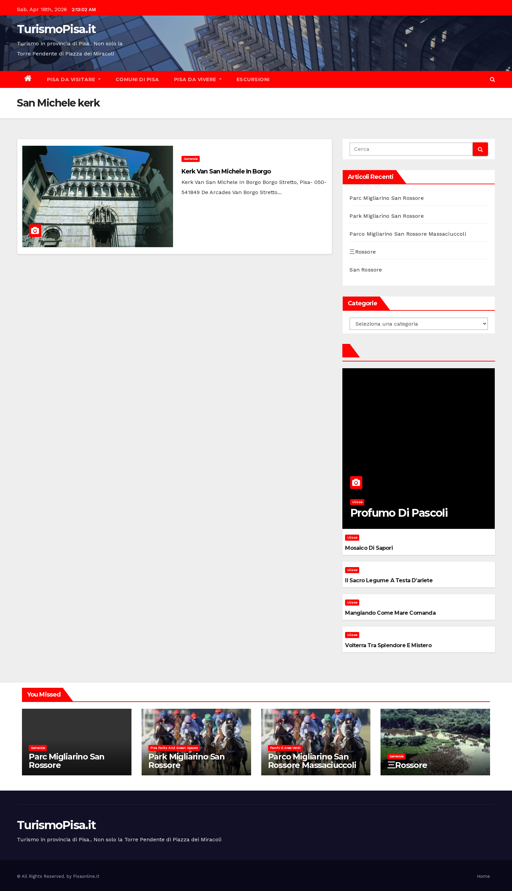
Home (483, 876)
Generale (191, 159)
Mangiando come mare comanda (390, 613)
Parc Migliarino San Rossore (386, 198)
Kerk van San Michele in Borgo (226, 171)
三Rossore (362, 252)
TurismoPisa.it (56, 29)
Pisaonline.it (86, 876)
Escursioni (253, 79)
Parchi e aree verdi (285, 748)
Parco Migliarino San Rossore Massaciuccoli (407, 234)
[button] (492, 79)
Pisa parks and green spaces (174, 748)
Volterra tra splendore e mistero (388, 645)
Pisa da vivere (198, 79)
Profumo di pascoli (398, 512)
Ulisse (357, 502)
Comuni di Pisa (137, 79)
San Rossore (365, 269)
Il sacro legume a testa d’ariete (388, 580)
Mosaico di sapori (368, 548)
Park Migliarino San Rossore (386, 216)
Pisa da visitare (74, 79)
